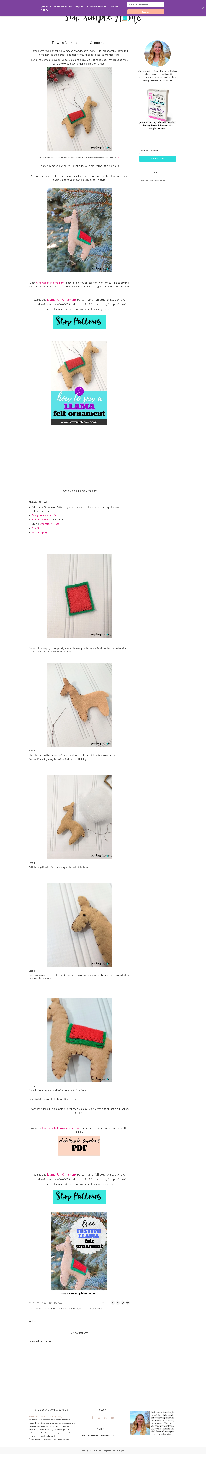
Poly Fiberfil (38, 528)
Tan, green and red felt (45, 515)
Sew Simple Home (95, 1451)
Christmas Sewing (57, 1309)
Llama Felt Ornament (61, 299)
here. (117, 157)
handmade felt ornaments (51, 282)
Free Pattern (85, 1309)
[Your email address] (157, 151)
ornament (98, 1309)
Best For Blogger (118, 1451)
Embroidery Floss (49, 523)
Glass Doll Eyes (40, 519)
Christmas (41, 1309)
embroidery (72, 1309)
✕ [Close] (203, 8)
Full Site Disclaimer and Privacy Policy (45, 1416)
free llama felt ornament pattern (60, 1128)
